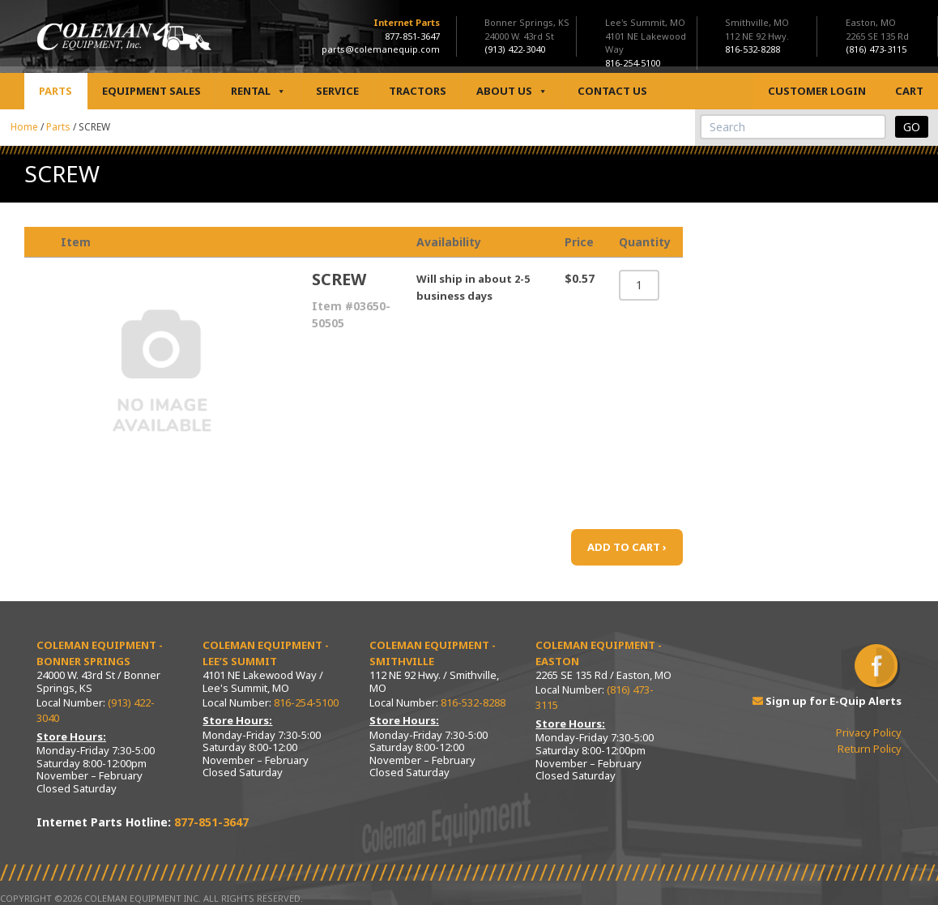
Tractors (417, 90)
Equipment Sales (151, 90)
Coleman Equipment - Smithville (432, 653)
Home (24, 127)
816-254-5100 (306, 702)
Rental (258, 91)
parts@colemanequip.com (381, 49)
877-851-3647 (412, 36)
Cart (909, 90)
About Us (512, 91)
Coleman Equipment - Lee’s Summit (266, 653)
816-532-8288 (473, 702)
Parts (55, 90)
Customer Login (817, 90)
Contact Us (612, 90)
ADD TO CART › (627, 547)
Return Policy (870, 748)
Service (337, 90)
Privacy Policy (869, 732)
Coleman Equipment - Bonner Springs (99, 653)
